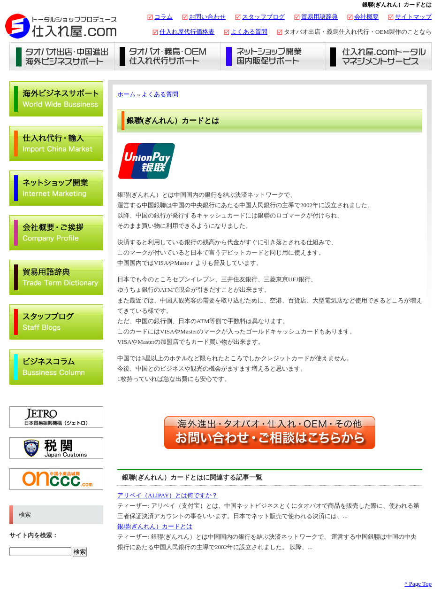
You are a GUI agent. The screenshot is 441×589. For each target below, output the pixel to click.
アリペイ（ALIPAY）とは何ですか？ (167, 495)
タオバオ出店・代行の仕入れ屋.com (61, 25)
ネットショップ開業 (273, 56)
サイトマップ (413, 16)
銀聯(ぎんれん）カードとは (154, 526)
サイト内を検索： (33, 535)
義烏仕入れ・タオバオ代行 (167, 56)
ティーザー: (134, 505)
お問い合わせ (207, 16)
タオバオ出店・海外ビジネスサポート (62, 56)
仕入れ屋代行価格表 (187, 31)
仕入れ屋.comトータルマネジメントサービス (379, 56)
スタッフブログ (263, 16)
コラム (163, 16)
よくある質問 (249, 31)
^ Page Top (418, 583)
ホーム (126, 94)
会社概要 (366, 16)
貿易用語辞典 (319, 16)
